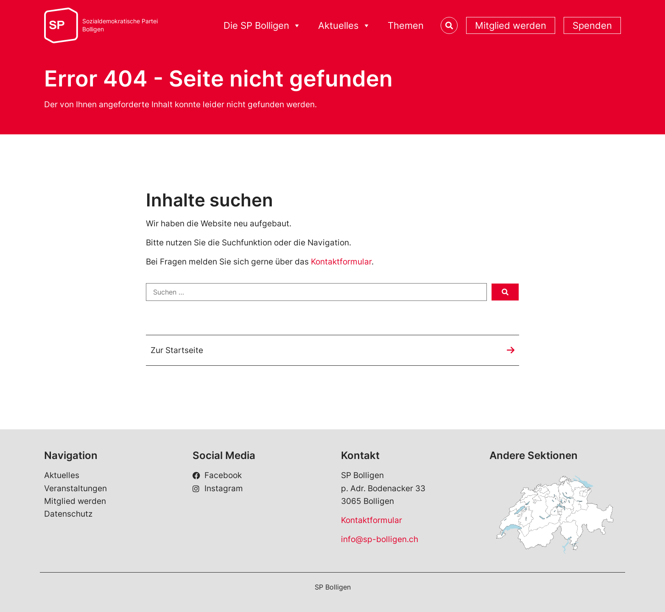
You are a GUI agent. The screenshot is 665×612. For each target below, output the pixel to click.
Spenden (592, 25)
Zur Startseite (177, 350)
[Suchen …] (316, 292)
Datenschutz (68, 514)
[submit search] (505, 292)
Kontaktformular (341, 262)
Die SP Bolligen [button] (262, 25)
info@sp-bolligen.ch (379, 539)
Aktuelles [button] (344, 25)
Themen (406, 25)
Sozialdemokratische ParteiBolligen (120, 25)
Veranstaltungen (75, 488)
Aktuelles (61, 476)
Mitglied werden (510, 25)
